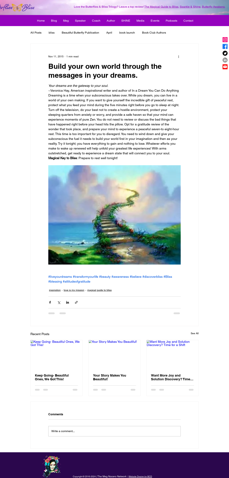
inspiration (55, 290)
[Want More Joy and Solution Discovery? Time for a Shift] (172, 354)
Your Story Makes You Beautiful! (109, 377)
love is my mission (74, 290)
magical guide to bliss (99, 290)
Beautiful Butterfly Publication (80, 32)
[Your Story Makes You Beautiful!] (114, 354)
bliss (52, 32)
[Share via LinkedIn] (67, 302)
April (109, 32)
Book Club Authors (154, 32)
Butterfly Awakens (213, 6)
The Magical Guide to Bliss (161, 6)
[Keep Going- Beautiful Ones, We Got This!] (56, 354)
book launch (127, 32)
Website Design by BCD (140, 476)
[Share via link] (76, 302)
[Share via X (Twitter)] (58, 302)
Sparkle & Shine (190, 6)
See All (195, 333)
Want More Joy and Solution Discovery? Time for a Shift (170, 377)
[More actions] (178, 56)
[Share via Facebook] (50, 302)
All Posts (36, 32)
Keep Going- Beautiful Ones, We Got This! (52, 377)
